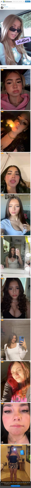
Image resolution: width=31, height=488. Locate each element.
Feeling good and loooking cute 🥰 (7, 404)
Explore (3, 5)
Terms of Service (23, 483)
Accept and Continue (15, 485)
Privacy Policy (14, 483)
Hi (1, 154)
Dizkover (7, 1)
